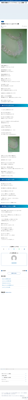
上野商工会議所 (4, 375)
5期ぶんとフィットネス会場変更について (8, 285)
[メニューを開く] (26, 3)
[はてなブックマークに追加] (14, 249)
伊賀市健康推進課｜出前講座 (6, 377)
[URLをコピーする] (24, 249)
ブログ (2, 21)
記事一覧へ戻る (13, 273)
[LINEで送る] (19, 249)
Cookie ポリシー (22, 395)
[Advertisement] (14, 11)
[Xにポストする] (3, 249)
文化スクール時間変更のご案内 (6, 278)
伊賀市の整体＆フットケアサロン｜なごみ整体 (12, 2)
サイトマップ (4, 379)
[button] (2, 377)
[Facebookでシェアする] (8, 249)
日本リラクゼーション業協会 (6, 373)
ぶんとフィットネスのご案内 (6, 287)
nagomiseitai (14, 262)
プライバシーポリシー (5, 381)
